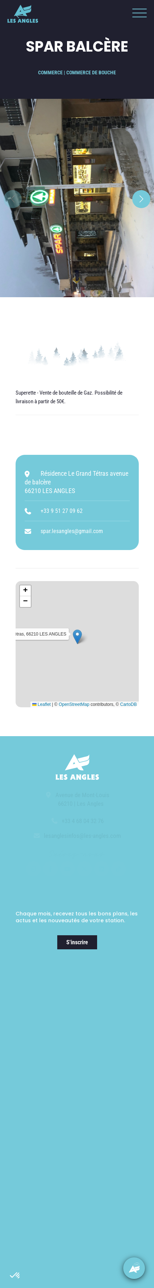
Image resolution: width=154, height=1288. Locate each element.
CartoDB (128, 704)
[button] (15, 1275)
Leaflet (41, 704)
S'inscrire (77, 942)
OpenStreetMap (74, 704)
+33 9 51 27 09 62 (62, 510)
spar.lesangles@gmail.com (72, 531)
